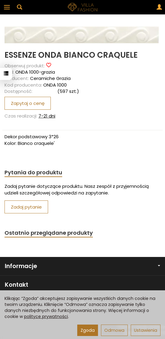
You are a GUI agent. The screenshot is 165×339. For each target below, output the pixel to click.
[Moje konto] (159, 7)
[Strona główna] (82, 7)
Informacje (82, 266)
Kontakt (16, 285)
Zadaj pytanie (26, 207)
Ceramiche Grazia (50, 78)
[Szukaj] (19, 7)
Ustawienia (145, 330)
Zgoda (88, 330)
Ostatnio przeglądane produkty (49, 233)
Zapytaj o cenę (27, 103)
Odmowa (114, 330)
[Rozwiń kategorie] (7, 7)
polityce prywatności (46, 316)
